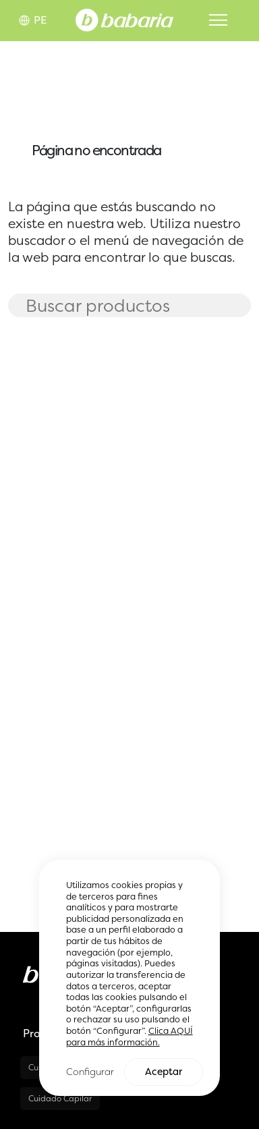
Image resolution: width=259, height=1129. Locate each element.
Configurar (90, 1072)
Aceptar (163, 1072)
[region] (130, 978)
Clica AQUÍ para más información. (129, 1037)
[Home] (124, 18)
